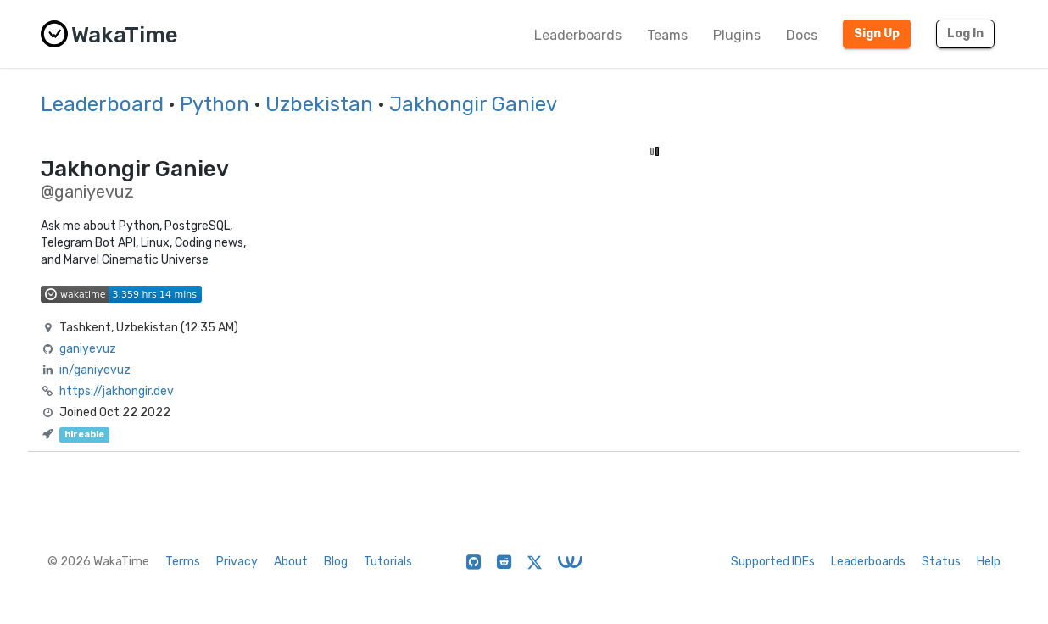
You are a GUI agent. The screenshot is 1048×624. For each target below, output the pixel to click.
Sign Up (877, 33)
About (291, 561)
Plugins (737, 35)
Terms (182, 561)
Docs (801, 35)
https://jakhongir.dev (116, 391)
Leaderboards (578, 35)
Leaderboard (102, 104)
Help (989, 561)
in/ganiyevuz (95, 370)
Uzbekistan (319, 104)
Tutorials (388, 561)
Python (214, 104)
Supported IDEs (773, 561)
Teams (667, 35)
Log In (965, 33)
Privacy (237, 561)
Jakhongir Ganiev (473, 104)
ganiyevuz (87, 349)
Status (941, 561)
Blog (336, 561)
